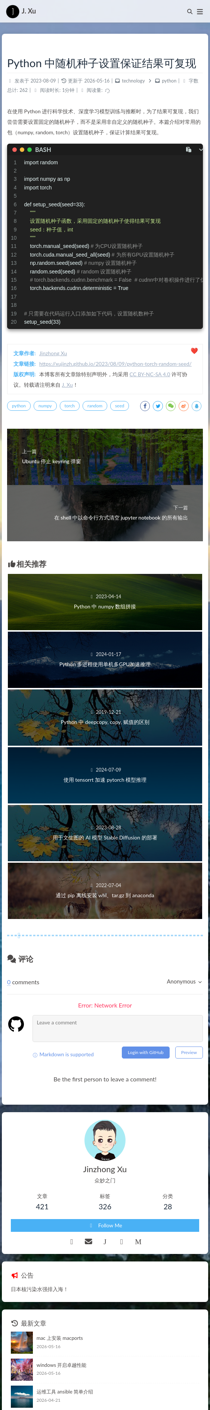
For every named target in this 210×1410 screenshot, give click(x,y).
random (94, 405)
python (169, 81)
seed (119, 405)
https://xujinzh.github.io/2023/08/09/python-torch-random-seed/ (115, 363)
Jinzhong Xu (53, 353)
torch (70, 405)
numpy (45, 405)
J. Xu (67, 384)
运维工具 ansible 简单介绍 (65, 1392)
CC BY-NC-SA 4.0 (150, 374)
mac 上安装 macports (60, 1338)
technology (133, 81)
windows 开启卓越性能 (62, 1365)
